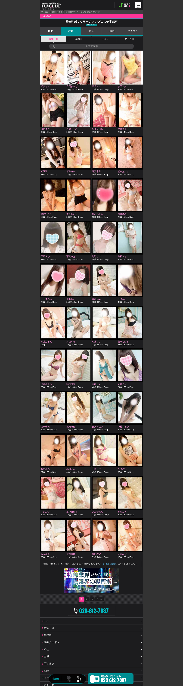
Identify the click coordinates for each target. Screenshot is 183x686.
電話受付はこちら (114, 679)
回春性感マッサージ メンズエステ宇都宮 (82, 12)
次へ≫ (99, 599)
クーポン (104, 39)
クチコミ (133, 31)
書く (79, 681)
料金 (91, 31)
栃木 (60, 12)
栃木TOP (47, 16)
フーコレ (45, 12)
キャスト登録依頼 (110, 564)
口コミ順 (129, 39)
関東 (54, 12)
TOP (50, 31)
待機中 (78, 39)
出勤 (112, 31)
